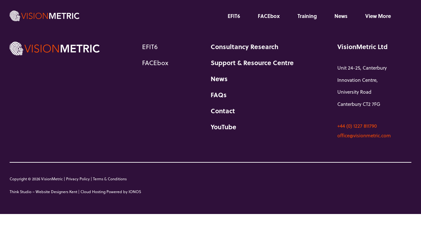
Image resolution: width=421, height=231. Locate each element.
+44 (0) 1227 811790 (357, 125)
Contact (223, 111)
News (341, 16)
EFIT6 (234, 16)
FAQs (219, 94)
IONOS (135, 191)
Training (307, 16)
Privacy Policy (78, 179)
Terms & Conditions (110, 179)
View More (378, 16)
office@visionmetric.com (364, 135)
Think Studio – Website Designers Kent (43, 191)
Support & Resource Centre (252, 62)
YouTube (223, 127)
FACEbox (269, 16)
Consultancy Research (244, 46)
